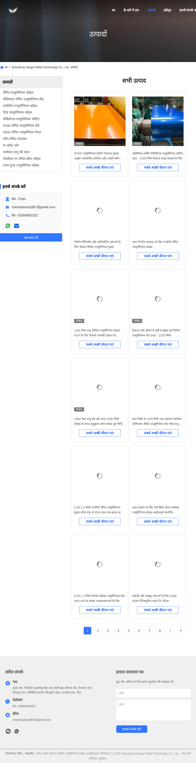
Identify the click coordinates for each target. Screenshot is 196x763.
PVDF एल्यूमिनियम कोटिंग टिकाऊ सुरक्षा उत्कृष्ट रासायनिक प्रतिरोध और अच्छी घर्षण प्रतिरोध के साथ (97, 158)
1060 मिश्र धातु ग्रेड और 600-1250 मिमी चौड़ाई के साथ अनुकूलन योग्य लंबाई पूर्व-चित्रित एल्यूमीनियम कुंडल (99, 424)
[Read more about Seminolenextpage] (170, 630)
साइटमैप (29, 753)
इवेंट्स (167, 10)
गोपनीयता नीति (13, 753)
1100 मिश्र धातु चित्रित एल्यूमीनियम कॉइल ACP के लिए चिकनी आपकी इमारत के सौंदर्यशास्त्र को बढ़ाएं (97, 335)
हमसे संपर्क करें (131, 729)
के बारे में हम (131, 10)
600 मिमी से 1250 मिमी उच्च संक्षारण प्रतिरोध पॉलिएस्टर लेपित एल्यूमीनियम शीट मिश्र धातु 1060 (157, 424)
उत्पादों (151, 10)
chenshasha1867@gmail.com (33, 207)
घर (113, 10)
